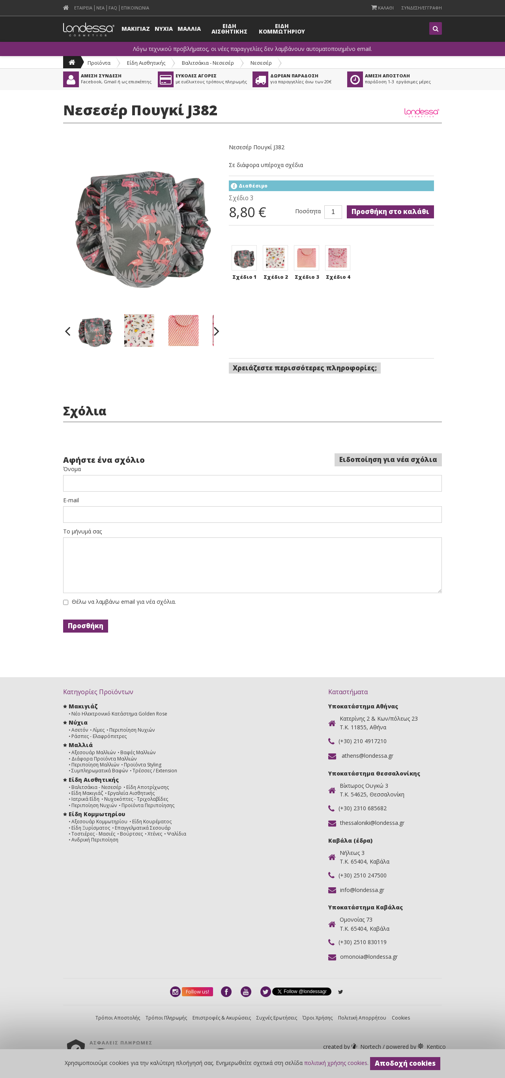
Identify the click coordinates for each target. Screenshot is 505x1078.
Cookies (401, 1017)
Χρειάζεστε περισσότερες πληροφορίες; (305, 367)
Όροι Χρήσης (318, 1017)
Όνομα (72, 469)
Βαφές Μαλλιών (137, 752)
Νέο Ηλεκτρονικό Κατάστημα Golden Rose (119, 713)
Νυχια (164, 28)
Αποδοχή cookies (405, 1063)
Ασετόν (79, 730)
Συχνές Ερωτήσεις (276, 1017)
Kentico (415, 1046)
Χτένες (155, 833)
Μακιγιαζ (136, 28)
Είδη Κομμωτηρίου (97, 814)
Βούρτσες (131, 833)
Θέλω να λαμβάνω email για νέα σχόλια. (124, 602)
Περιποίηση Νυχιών (132, 730)
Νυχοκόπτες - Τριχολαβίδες (136, 799)
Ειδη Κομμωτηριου (282, 28)
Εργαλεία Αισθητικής (131, 793)
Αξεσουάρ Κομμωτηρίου (99, 821)
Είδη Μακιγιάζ (87, 793)
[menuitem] (66, 8)
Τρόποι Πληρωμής (166, 1017)
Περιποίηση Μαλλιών (95, 764)
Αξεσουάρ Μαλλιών (93, 752)
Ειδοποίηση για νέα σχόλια (388, 459)
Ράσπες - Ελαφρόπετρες (99, 736)
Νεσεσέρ (261, 62)
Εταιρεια (83, 8)
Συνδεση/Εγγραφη (422, 8)
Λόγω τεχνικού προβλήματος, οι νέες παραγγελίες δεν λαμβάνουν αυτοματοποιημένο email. (252, 49)
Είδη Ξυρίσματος (90, 827)
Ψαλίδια (176, 833)
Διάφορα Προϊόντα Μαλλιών (104, 758)
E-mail (71, 500)
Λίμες (99, 730)
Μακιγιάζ (83, 706)
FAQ (112, 8)
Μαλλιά (81, 745)
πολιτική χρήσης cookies (335, 1063)
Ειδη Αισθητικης (229, 28)
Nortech (353, 1046)
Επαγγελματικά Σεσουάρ (143, 827)
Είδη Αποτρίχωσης (147, 787)
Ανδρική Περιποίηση (94, 839)
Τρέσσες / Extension (155, 770)
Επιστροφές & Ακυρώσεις (222, 1017)
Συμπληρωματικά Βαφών (99, 770)
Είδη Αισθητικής (146, 62)
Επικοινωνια (135, 8)
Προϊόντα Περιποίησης (148, 805)
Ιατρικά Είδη (85, 799)
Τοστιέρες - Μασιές (93, 833)
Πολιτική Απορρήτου (362, 1017)
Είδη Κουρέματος (152, 821)
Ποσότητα (308, 211)
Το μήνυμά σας (82, 531)
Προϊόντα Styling (142, 764)
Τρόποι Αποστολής (117, 1017)
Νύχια (78, 722)
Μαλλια (189, 28)
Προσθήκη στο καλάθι (390, 211)
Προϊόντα (99, 62)
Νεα (100, 8)
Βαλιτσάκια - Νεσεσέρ (208, 62)
